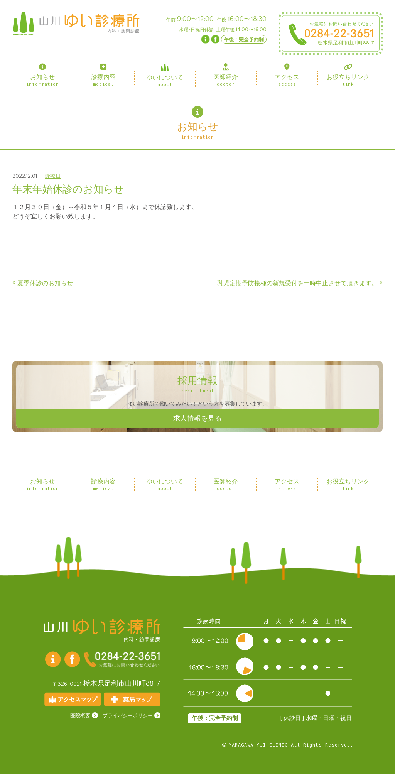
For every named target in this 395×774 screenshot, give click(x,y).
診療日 (53, 176)
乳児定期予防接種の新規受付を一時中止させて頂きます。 (297, 283)
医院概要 (80, 715)
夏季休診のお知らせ (45, 283)
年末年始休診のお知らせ (68, 190)
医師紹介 (226, 75)
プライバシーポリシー (128, 715)
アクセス (287, 75)
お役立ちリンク (348, 75)
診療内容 (103, 75)
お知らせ (42, 75)
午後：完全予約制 (244, 39)
